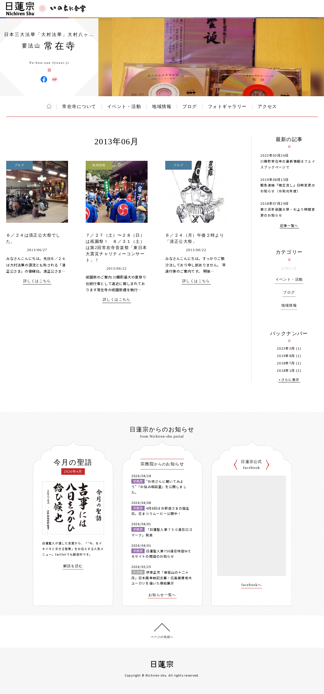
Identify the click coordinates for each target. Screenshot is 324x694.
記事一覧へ (289, 226)
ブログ (189, 106)
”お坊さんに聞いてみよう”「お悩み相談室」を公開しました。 (159, 487)
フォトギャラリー (227, 106)
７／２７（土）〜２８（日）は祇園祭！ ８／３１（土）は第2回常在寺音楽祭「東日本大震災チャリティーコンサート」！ (116, 247)
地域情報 (161, 106)
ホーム (49, 106)
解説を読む (73, 566)
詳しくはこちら (37, 281)
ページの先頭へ (162, 637)
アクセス (267, 106)
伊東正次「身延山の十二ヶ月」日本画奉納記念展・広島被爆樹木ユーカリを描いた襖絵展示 (161, 577)
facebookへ (252, 585)
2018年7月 (286, 363)
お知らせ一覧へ (162, 595)
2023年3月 (286, 348)
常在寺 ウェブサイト (54, 79)
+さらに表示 (289, 380)
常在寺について (79, 106)
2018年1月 (286, 370)
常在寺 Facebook (44, 79)
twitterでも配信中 (69, 554)
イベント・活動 (124, 106)
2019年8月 (286, 355)
